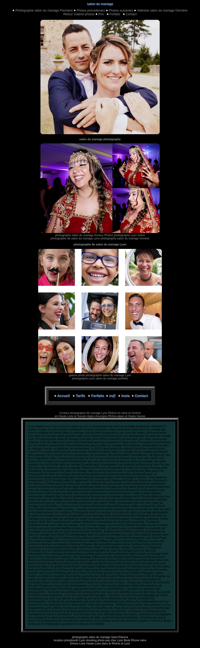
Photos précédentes (91, 10)
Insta (125, 396)
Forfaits (114, 14)
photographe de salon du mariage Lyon (75, 238)
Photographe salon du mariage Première (44, 10)
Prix (100, 14)
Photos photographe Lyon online (124, 235)
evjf (112, 396)
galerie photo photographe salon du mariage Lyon (100, 375)
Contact (130, 14)
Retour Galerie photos (78, 14)
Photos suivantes (121, 10)
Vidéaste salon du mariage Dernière (162, 10)
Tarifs (81, 396)
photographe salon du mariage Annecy (79, 235)
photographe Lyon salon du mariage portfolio (100, 378)
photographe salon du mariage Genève (124, 238)
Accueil (64, 396)
